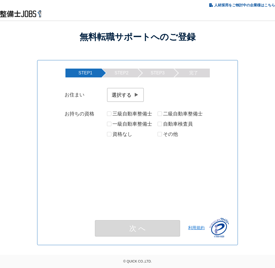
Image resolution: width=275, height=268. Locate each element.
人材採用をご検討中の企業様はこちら (244, 5)
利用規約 (196, 227)
